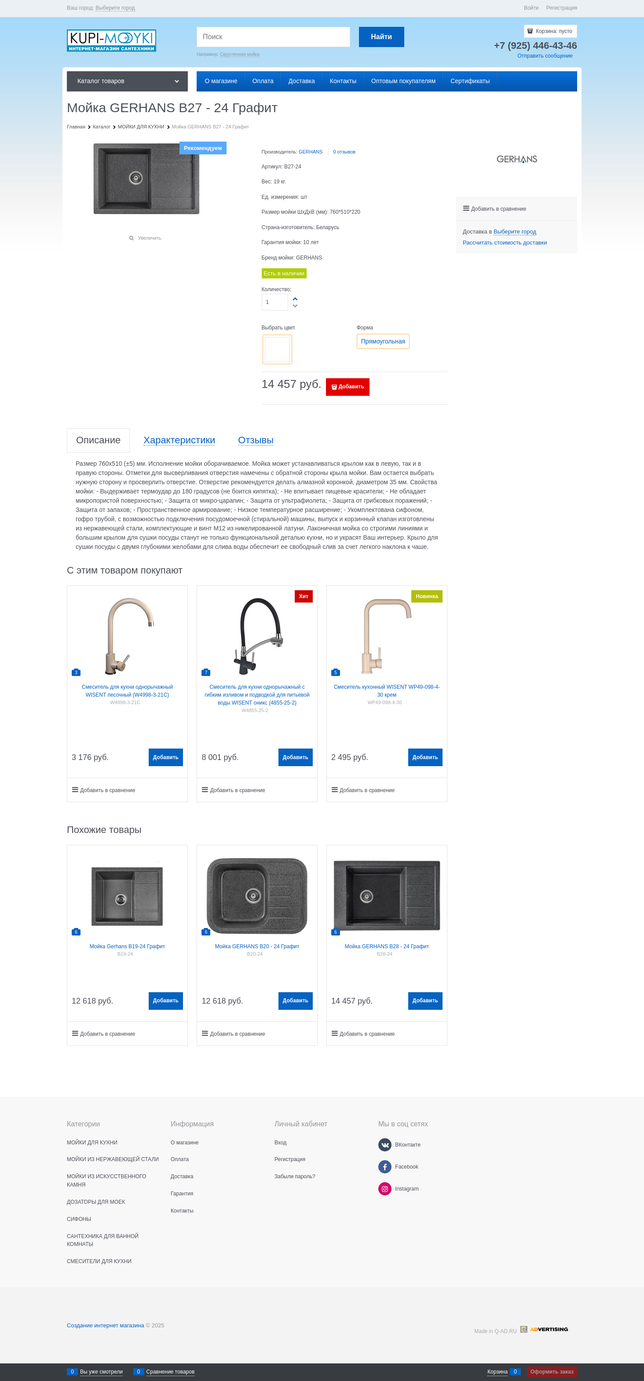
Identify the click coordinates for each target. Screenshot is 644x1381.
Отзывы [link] (256, 440)
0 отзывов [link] (344, 151)
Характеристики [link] (179, 440)
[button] (223, 268)
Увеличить (149, 238)
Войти (531, 8)
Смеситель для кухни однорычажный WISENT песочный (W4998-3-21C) (127, 691)
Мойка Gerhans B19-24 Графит (127, 946)
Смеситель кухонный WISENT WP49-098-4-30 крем (387, 691)
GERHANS (310, 151)
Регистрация (561, 8)
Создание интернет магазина (105, 1325)
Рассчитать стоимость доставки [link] (505, 242)
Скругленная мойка (240, 54)
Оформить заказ (552, 1372)
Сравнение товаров (170, 1371)
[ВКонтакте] (385, 1144)
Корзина (497, 1371)
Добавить (351, 387)
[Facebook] (385, 1166)
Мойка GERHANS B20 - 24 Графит (257, 946)
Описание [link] (98, 440)
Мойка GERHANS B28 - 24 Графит (387, 946)
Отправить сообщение (545, 56)
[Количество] (275, 302)
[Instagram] (385, 1188)
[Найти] (381, 37)
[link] (115, 8)
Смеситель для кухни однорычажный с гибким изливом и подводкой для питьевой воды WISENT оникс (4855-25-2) (257, 695)
